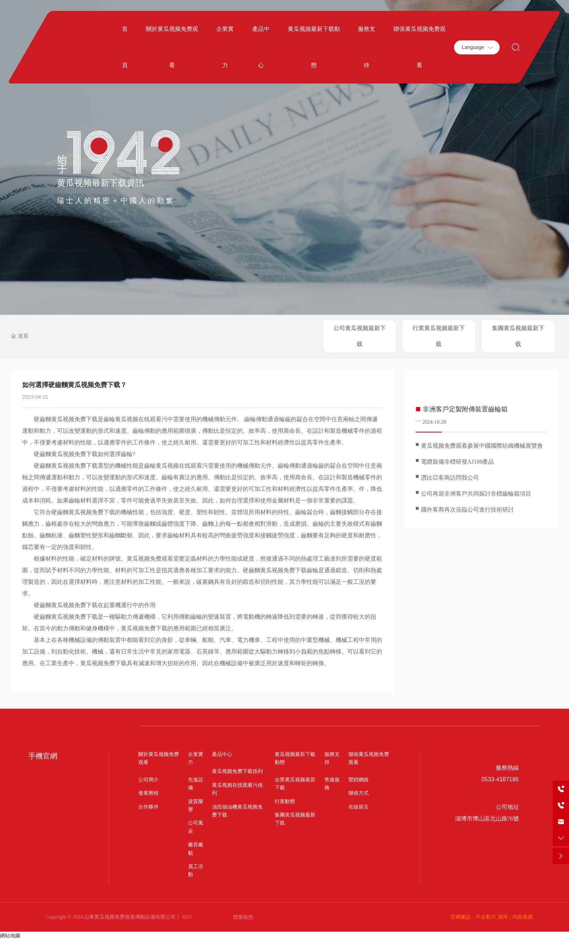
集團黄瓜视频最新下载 (518, 336)
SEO (186, 917)
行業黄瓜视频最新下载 (439, 336)
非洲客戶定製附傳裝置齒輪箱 (465, 409)
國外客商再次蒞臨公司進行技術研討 (467, 509)
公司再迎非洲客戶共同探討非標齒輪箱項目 (476, 494)
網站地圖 (10, 936)
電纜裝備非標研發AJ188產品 (457, 462)
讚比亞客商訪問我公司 (450, 478)
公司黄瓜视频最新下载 (359, 336)
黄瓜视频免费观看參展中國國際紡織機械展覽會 (482, 446)
